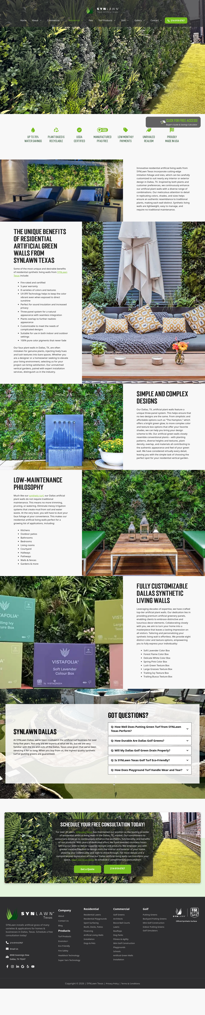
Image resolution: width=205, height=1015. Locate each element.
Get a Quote (88, 870)
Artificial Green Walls (123, 955)
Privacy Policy (112, 984)
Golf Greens (119, 915)
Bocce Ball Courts (121, 923)
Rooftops (117, 931)
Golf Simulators (150, 931)
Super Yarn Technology (69, 960)
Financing (88, 931)
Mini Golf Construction (124, 943)
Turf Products (108, 20)
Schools (117, 951)
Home (23, 20)
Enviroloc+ (63, 941)
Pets (91, 20)
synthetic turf (36, 497)
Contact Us (63, 921)
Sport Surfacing (91, 923)
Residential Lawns (92, 915)
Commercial (56, 20)
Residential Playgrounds (95, 919)
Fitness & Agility (120, 939)
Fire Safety (63, 951)
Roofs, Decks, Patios (93, 927)
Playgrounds (119, 947)
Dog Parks (118, 935)
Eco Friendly (64, 946)
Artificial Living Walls (93, 935)
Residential (77, 20)
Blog (60, 926)
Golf (126, 20)
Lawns (116, 927)
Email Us (14, 949)
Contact (158, 20)
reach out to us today (82, 861)
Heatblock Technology (68, 955)
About (38, 20)
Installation (89, 939)
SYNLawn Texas (84, 833)
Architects (118, 919)
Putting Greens (150, 915)
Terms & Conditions (130, 984)
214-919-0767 (117, 870)
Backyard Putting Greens (155, 919)
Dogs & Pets (89, 943)
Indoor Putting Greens (153, 927)
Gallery (141, 20)
